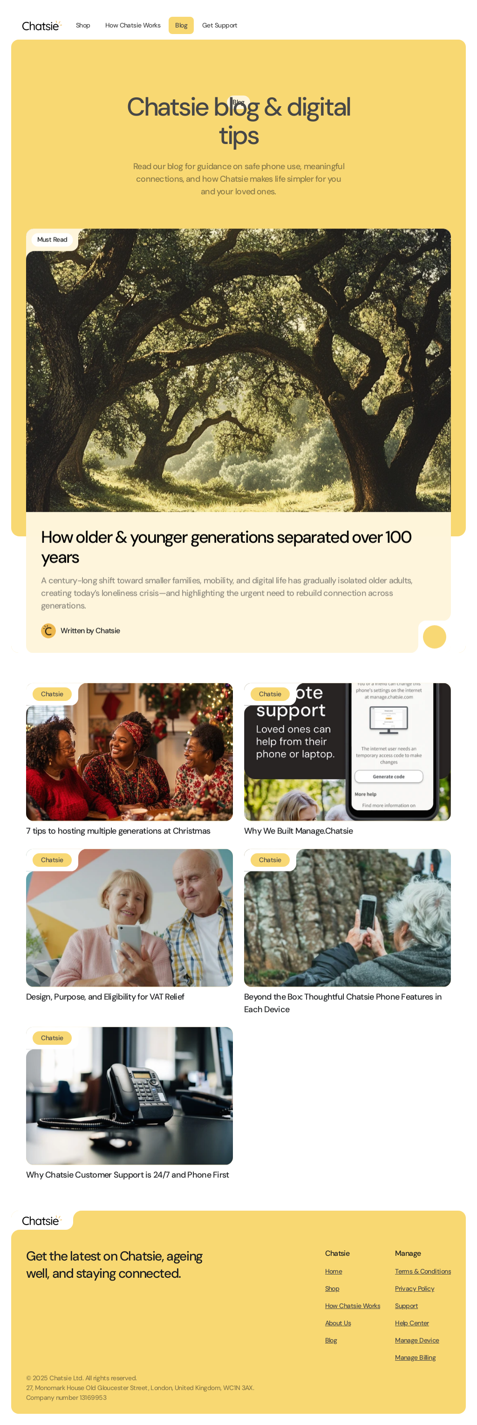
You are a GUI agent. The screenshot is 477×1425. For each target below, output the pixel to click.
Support (406, 1306)
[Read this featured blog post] (434, 639)
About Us (338, 1323)
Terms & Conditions (423, 1271)
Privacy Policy (414, 1288)
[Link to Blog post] (238, 372)
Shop (332, 1288)
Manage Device (417, 1340)
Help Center (412, 1323)
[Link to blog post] (129, 755)
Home (333, 1271)
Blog (331, 1340)
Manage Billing (415, 1357)
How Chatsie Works (352, 1306)
